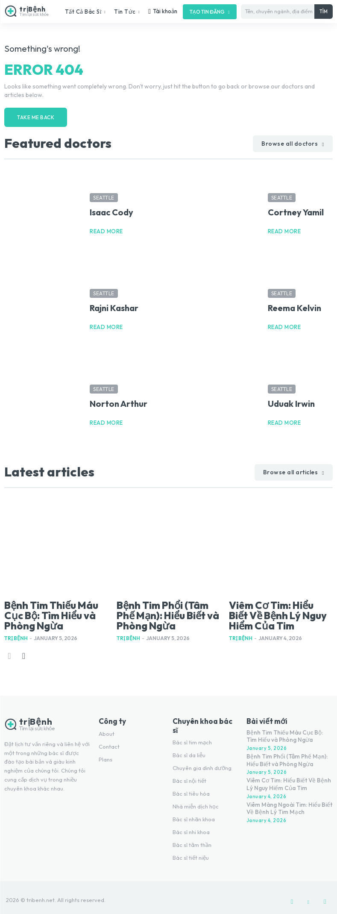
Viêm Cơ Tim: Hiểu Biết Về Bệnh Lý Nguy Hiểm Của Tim (275, 612)
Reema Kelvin (294, 306)
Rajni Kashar (114, 306)
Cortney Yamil (296, 210)
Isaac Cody (111, 210)
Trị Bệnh (16, 632)
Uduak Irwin (291, 402)
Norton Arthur (118, 402)
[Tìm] (323, 11)
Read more (106, 229)
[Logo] (27, 11)
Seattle (103, 196)
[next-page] (23, 650)
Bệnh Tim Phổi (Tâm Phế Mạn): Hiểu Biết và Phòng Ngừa (167, 612)
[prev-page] (9, 650)
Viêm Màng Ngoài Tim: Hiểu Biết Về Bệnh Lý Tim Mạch (287, 799)
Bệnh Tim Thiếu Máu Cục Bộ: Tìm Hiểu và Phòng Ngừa (54, 612)
